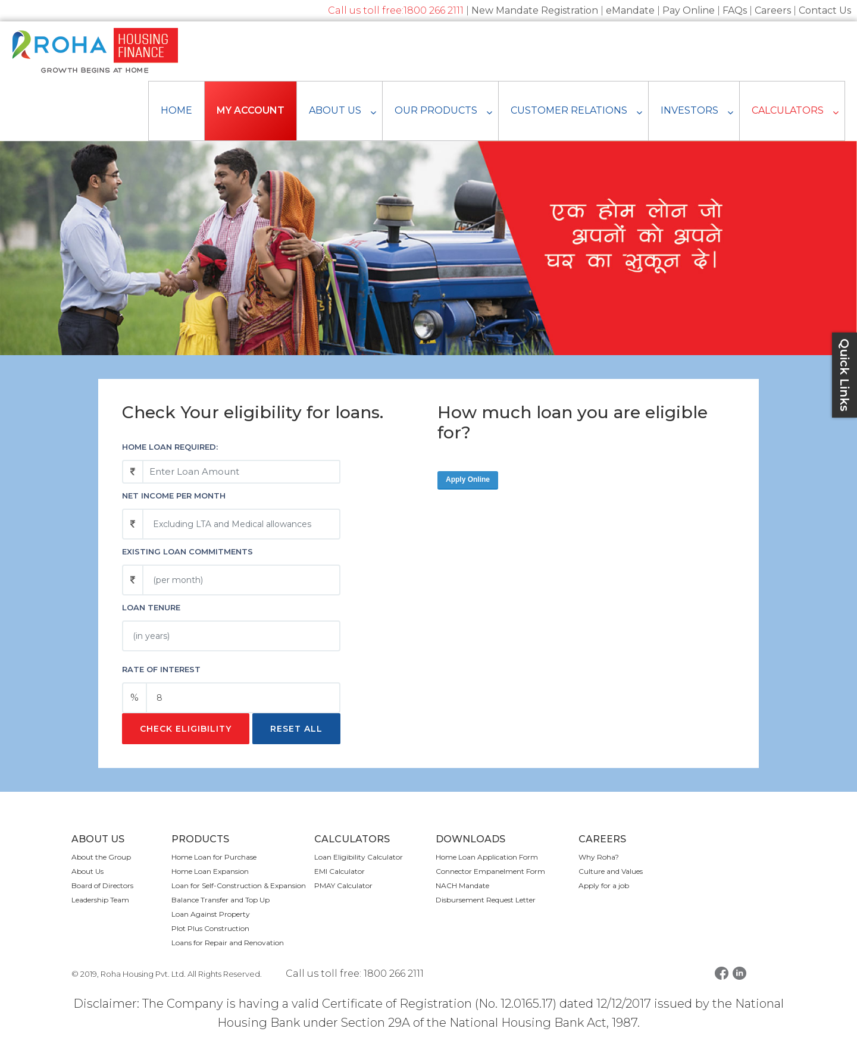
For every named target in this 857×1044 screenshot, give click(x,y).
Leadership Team (100, 899)
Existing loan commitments (187, 551)
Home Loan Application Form (487, 856)
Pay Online (688, 10)
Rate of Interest (161, 669)
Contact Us (825, 10)
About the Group (101, 856)
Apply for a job (603, 885)
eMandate (630, 10)
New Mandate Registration (534, 10)
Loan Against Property (210, 914)
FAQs (734, 10)
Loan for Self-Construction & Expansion (238, 885)
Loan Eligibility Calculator (358, 856)
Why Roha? (598, 856)
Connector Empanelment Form (490, 871)
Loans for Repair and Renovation (227, 942)
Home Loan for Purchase (214, 856)
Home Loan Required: (170, 447)
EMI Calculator (339, 871)
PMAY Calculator (343, 885)
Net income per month (174, 495)
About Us (87, 871)
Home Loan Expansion (210, 871)
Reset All (296, 728)
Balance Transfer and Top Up (220, 899)
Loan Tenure (151, 607)
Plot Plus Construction (210, 928)
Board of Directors (102, 885)
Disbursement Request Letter (486, 899)
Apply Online (468, 479)
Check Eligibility (186, 728)
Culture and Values (610, 871)
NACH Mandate (462, 885)
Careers (773, 10)
